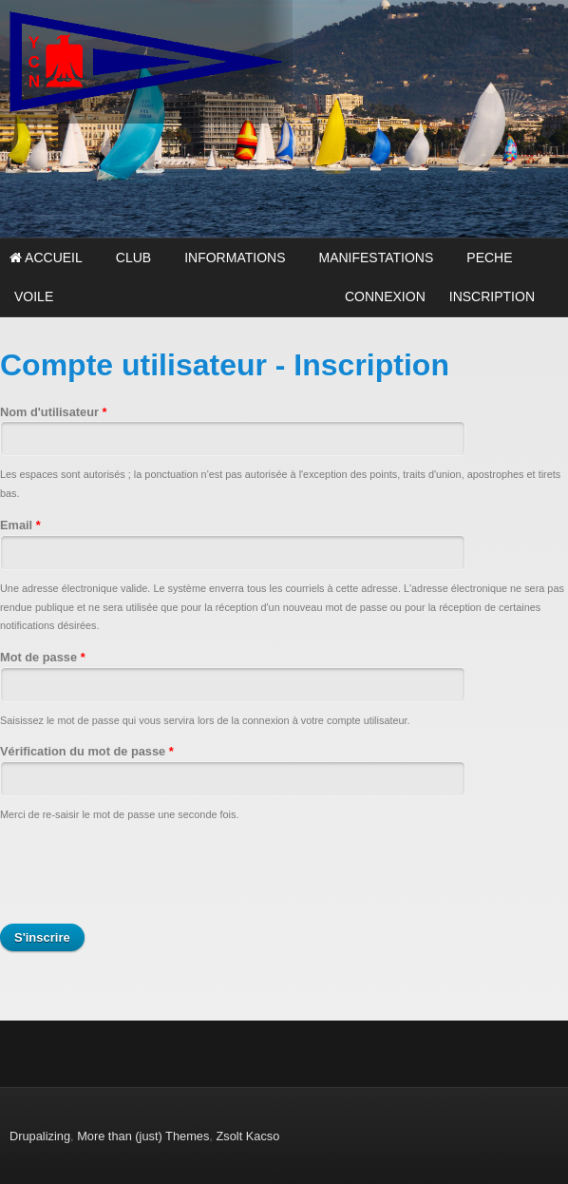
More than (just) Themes (143, 1136)
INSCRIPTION (492, 296)
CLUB (133, 257)
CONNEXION (385, 296)
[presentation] (144, 874)
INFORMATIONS (234, 257)
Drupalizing (39, 1136)
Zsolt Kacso (247, 1136)
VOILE (33, 296)
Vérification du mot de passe (87, 751)
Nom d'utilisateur (53, 412)
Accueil (46, 257)
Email (20, 525)
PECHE (489, 257)
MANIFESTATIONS (375, 257)
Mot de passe (42, 657)
